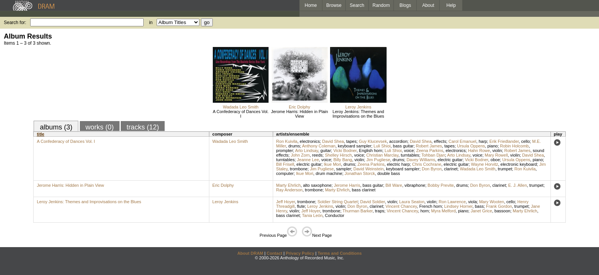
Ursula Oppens (471, 146)
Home (310, 5)
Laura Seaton (411, 201)
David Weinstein (368, 169)
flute (301, 206)
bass (479, 206)
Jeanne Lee (308, 159)
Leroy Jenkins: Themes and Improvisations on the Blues (358, 113)
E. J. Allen (517, 185)
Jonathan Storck (360, 173)
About (428, 5)
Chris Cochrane (426, 164)
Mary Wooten (491, 201)
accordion (398, 141)
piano (492, 146)
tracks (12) (142, 127)
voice (409, 150)
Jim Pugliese (378, 159)
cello (525, 141)
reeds (317, 155)
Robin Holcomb (514, 146)
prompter (284, 150)
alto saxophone (317, 185)
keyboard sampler (354, 146)
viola (472, 201)
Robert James (429, 146)
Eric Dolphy (299, 107)
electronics (310, 141)
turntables (410, 155)
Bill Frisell (285, 164)
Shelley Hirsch (338, 155)
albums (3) (56, 127)
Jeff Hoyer (285, 201)
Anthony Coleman (318, 146)
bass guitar (403, 146)
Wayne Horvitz (484, 164)
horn (424, 211)
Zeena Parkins (429, 150)
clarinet (450, 169)
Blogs (405, 5)
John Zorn (300, 155)
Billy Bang (342, 159)
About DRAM (250, 253)
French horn (430, 206)
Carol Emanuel (462, 141)
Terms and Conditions (340, 253)
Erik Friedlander (504, 141)
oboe (495, 159)
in (150, 22)
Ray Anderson (289, 190)
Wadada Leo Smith (240, 107)
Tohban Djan (433, 155)
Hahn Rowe (479, 150)
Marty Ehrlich (288, 185)
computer (285, 173)
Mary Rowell (496, 155)
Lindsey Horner (458, 206)
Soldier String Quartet (337, 201)
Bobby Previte (440, 185)
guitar (326, 150)
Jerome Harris (347, 185)
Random (381, 5)
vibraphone (415, 185)
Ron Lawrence (452, 201)
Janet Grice (481, 211)
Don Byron (432, 169)
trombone (299, 169)
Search (357, 5)
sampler (343, 169)
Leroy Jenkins (358, 107)
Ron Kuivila (287, 141)
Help (451, 5)
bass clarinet (364, 190)
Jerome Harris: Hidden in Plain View (299, 113)
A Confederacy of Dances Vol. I (241, 113)
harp (483, 141)
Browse (334, 5)
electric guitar (449, 159)
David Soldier (372, 201)
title (40, 134)
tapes (351, 141)
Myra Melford (443, 211)
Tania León (312, 215)
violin (497, 150)
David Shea (333, 141)
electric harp (398, 164)
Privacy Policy (300, 253)
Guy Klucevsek (373, 141)
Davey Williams (420, 159)
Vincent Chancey (401, 206)
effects (440, 141)
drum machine (329, 173)
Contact (274, 253)
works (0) (100, 127)
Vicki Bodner (344, 150)
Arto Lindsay (306, 150)
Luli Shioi (382, 146)
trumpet (505, 169)
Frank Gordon (499, 206)
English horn (370, 150)
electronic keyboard (518, 164)
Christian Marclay (382, 155)
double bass (388, 173)
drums (294, 146)
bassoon (502, 211)
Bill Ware (393, 185)
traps (379, 211)
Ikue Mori (332, 164)
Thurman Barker (358, 211)
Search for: (15, 22)
